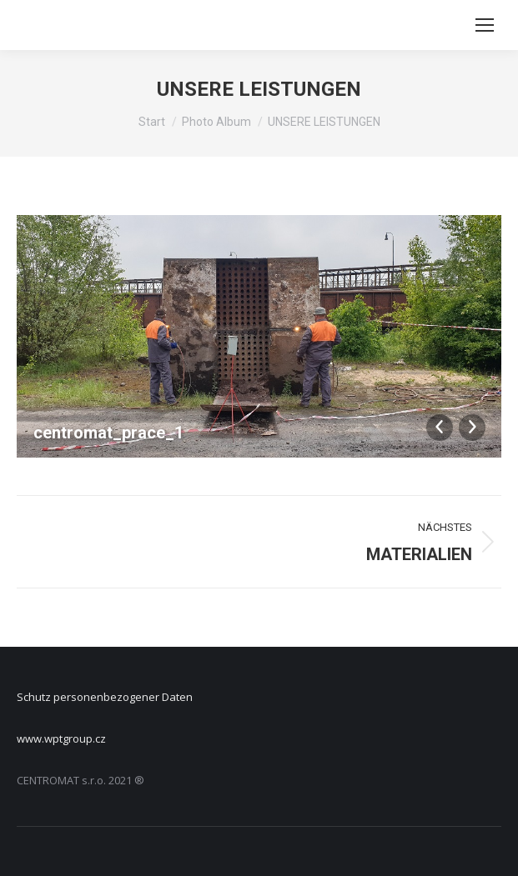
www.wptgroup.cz (61, 738)
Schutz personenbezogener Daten (105, 696)
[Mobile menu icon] (484, 25)
